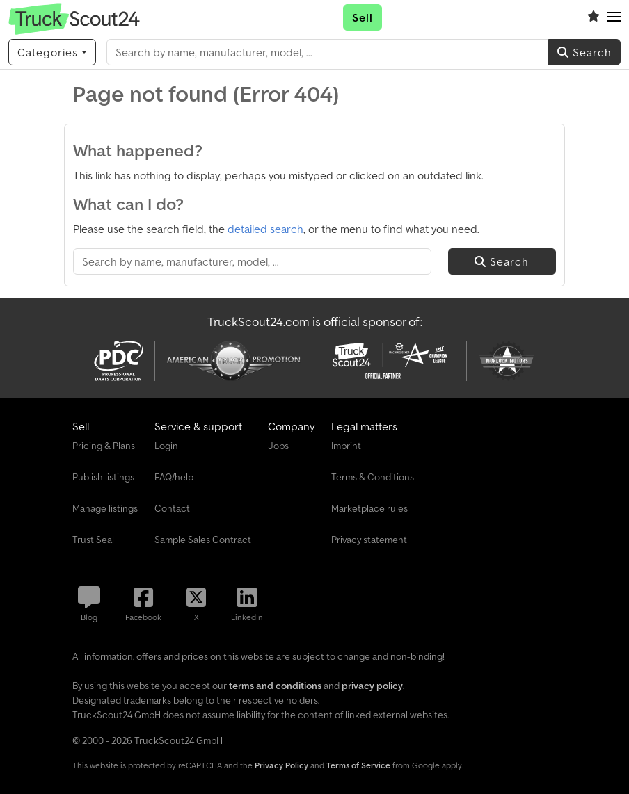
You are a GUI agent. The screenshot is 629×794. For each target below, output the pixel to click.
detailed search (265, 229)
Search (584, 52)
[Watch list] (593, 17)
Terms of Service (358, 765)
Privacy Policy (281, 765)
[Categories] (52, 52)
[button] (614, 17)
